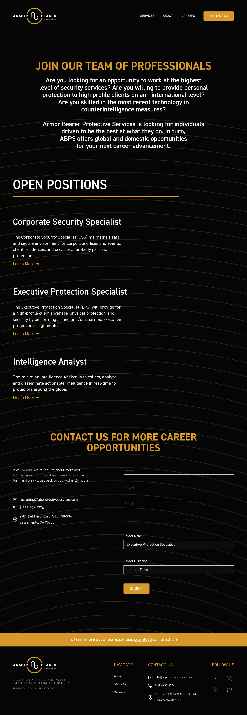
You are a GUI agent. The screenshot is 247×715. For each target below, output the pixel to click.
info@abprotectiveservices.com (174, 677)
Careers (188, 16)
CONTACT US (218, 16)
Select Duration (135, 561)
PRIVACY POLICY (47, 689)
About (168, 16)
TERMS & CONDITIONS (24, 689)
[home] (34, 16)
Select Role (132, 536)
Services (147, 16)
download (143, 639)
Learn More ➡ (26, 264)
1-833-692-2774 (32, 508)
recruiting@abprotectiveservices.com (49, 499)
